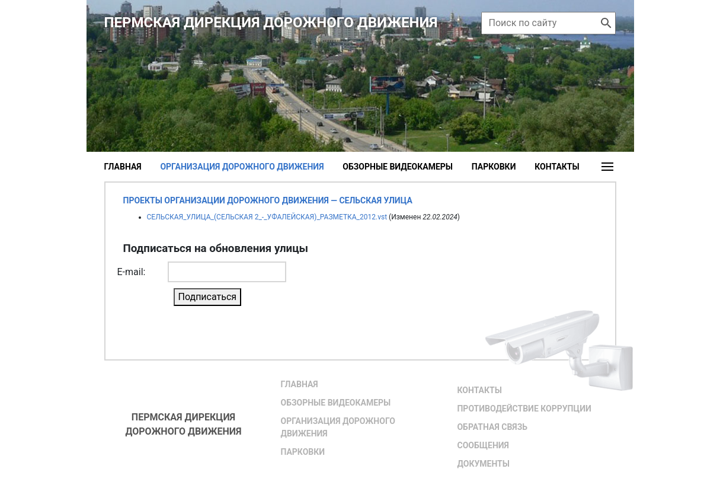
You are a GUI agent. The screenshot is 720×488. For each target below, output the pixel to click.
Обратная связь (492, 427)
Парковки (494, 166)
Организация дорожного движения (337, 427)
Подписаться (207, 296)
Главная (123, 166)
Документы (483, 463)
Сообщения (482, 445)
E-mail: (131, 272)
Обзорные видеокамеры (398, 166)
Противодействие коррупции (524, 408)
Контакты (557, 166)
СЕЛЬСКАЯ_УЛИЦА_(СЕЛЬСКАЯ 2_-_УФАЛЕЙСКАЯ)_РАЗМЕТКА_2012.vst (267, 217)
